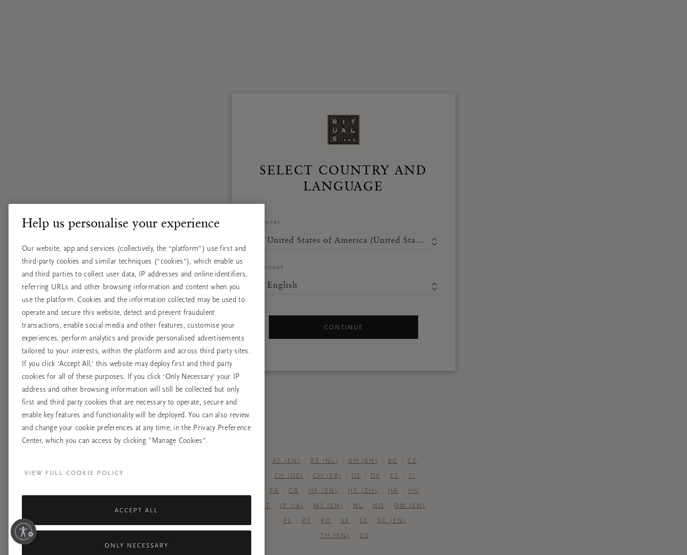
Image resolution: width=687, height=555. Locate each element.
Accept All (136, 524)
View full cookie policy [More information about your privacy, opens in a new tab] (74, 486)
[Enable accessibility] (23, 531)
